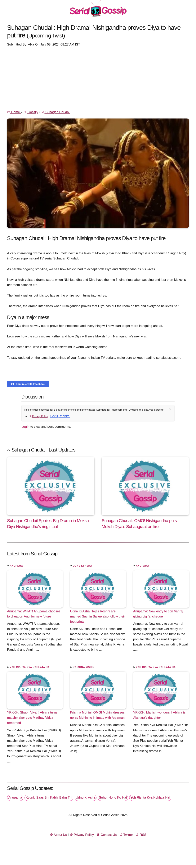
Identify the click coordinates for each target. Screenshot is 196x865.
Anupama (16, 565)
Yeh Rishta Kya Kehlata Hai (30, 667)
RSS (141, 835)
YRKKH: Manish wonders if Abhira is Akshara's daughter (159, 715)
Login (25, 426)
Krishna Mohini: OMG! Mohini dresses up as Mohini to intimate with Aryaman (97, 715)
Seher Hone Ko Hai (113, 797)
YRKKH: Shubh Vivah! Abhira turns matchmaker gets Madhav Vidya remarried (32, 718)
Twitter (126, 835)
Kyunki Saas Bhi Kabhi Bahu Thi (49, 797)
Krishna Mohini (84, 667)
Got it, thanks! (60, 416)
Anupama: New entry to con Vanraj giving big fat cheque (158, 613)
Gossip (31, 112)
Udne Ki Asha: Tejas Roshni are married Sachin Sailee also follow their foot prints (97, 616)
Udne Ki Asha (82, 565)
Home (14, 112)
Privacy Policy (38, 416)
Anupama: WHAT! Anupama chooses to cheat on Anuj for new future (33, 613)
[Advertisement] (98, 78)
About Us (58, 835)
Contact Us (106, 835)
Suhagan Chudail (55, 112)
